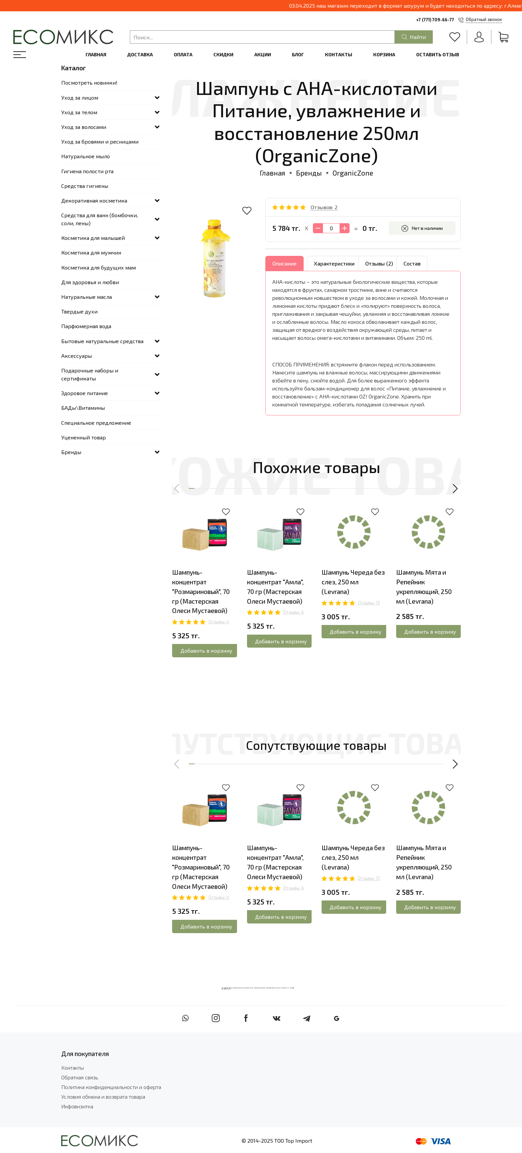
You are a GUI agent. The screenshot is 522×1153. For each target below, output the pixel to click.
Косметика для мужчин (91, 252)
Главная (96, 54)
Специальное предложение (96, 422)
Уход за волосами (83, 127)
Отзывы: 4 (218, 621)
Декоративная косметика (94, 200)
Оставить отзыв (437, 54)
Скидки (223, 54)
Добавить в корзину (206, 650)
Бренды (309, 173)
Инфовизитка (77, 1106)
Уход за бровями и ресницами (99, 141)
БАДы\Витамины (83, 407)
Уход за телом (79, 112)
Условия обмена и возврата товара (103, 1096)
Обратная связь (79, 1077)
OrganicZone (353, 173)
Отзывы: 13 (369, 602)
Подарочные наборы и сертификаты (89, 374)
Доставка (140, 54)
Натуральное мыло (85, 156)
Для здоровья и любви (90, 282)
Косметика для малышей (93, 238)
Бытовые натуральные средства (102, 341)
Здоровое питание (84, 393)
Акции (262, 54)
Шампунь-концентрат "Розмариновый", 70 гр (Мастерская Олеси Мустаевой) (201, 591)
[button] (177, 488)
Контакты (338, 54)
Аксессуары (76, 355)
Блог (298, 54)
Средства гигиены (84, 186)
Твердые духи (79, 311)
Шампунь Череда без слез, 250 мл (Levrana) (353, 581)
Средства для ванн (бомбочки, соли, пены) (99, 219)
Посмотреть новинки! (89, 82)
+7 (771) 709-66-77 (435, 19)
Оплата (183, 54)
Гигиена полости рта (87, 171)
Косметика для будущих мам (98, 267)
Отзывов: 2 (324, 207)
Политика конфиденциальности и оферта (111, 1087)
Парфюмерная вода (86, 326)
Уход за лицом (79, 97)
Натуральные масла (86, 296)
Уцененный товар (83, 437)
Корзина (384, 54)
